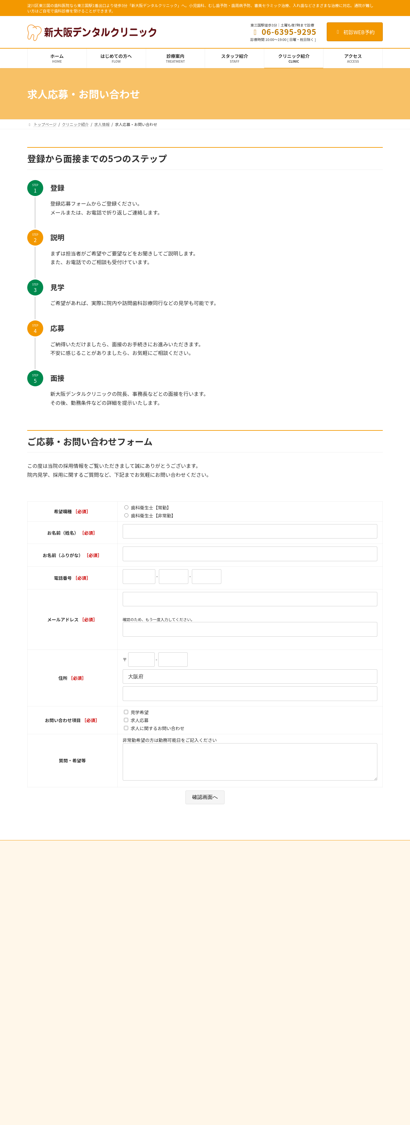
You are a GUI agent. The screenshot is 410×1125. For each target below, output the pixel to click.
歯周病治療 (162, 945)
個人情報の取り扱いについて (98, 852)
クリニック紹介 (288, 900)
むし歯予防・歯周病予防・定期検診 (183, 922)
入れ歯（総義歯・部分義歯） (178, 956)
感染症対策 (284, 922)
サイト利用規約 (46, 852)
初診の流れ (284, 889)
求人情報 (282, 987)
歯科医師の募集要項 (292, 999)
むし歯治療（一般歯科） (174, 889)
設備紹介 (282, 934)
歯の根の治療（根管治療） (176, 900)
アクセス (282, 956)
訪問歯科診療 (164, 989)
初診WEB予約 (355, 32)
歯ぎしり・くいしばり (172, 967)
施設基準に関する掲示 (294, 945)
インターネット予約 (152, 852)
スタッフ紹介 (286, 912)
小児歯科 (160, 912)
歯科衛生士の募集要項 (294, 1009)
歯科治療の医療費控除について (180, 1000)
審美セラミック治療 (170, 978)
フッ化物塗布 (168, 934)
